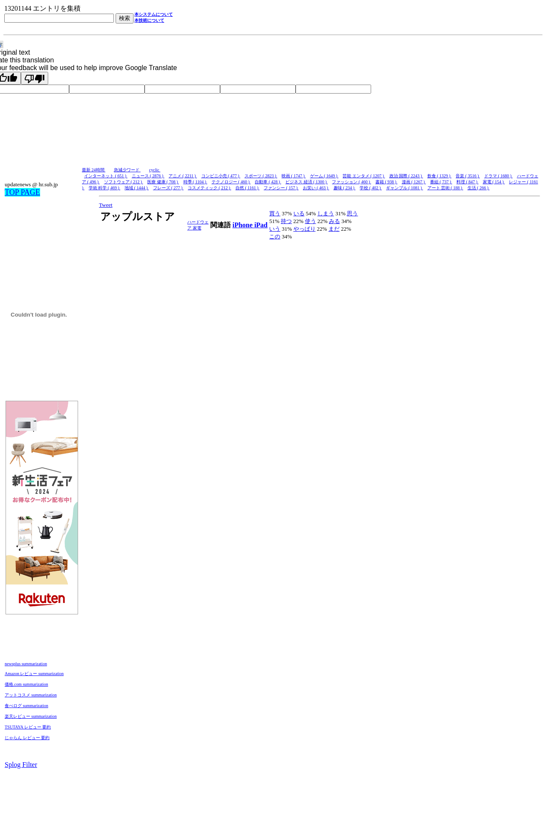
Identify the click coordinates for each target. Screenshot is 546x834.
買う (274, 213)
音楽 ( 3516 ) (468, 175)
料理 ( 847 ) (467, 181)
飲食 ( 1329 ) (439, 175)
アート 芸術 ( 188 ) (445, 187)
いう (274, 229)
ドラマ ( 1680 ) (498, 175)
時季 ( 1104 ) (195, 181)
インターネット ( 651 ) (106, 175)
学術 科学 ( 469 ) (104, 187)
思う (352, 213)
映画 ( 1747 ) (294, 175)
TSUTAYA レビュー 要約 (28, 727)
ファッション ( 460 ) (351, 181)
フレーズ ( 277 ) (168, 187)
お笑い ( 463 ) (316, 187)
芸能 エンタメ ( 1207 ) (364, 175)
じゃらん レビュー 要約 (27, 737)
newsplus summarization (26, 663)
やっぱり (304, 229)
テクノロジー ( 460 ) (231, 181)
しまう (325, 213)
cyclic (154, 169)
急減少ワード (127, 169)
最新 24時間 (93, 169)
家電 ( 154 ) (494, 181)
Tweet (106, 205)
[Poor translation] (34, 78)
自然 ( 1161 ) (247, 187)
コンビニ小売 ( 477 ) (221, 175)
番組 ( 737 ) (441, 181)
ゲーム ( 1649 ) (324, 175)
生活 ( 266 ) (479, 187)
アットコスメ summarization (31, 695)
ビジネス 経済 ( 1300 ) (306, 181)
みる (334, 221)
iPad (260, 225)
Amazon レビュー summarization (34, 673)
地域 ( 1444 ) (137, 187)
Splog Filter (21, 764)
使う (310, 221)
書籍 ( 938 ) (386, 181)
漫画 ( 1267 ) (414, 181)
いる (299, 213)
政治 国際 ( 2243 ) (406, 175)
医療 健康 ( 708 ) (163, 181)
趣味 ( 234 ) (345, 187)
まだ (334, 229)
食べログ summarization (26, 705)
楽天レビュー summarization (31, 716)
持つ (286, 221)
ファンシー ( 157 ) (281, 187)
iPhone (243, 225)
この (274, 236)
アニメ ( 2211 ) (182, 175)
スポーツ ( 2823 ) (260, 175)
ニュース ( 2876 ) (148, 175)
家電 (197, 228)
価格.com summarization (26, 684)
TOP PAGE (22, 192)
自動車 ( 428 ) (268, 181)
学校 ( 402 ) (371, 187)
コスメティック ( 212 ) (209, 187)
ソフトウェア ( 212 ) (123, 181)
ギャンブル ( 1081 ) (404, 187)
